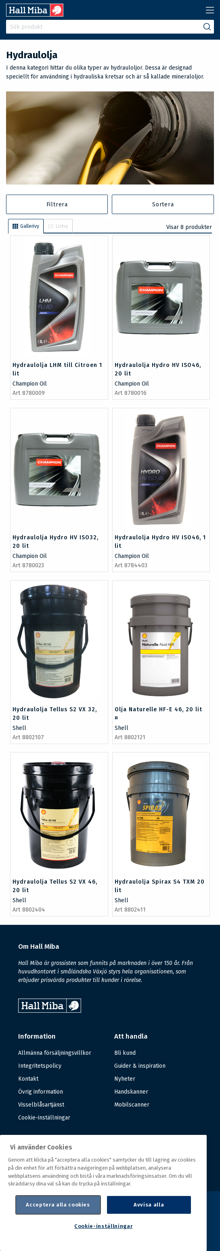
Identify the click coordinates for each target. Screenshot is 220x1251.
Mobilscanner (131, 1104)
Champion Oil (30, 383)
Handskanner (131, 1091)
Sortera (163, 204)
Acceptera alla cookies (58, 1205)
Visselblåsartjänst (41, 1104)
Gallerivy (26, 226)
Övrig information (40, 1091)
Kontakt (28, 1078)
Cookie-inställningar (44, 1118)
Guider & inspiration (140, 1065)
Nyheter (124, 1078)
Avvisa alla (149, 1205)
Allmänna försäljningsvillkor (54, 1053)
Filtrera (57, 204)
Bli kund (125, 1053)
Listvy (58, 226)
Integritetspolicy (39, 1065)
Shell (19, 728)
